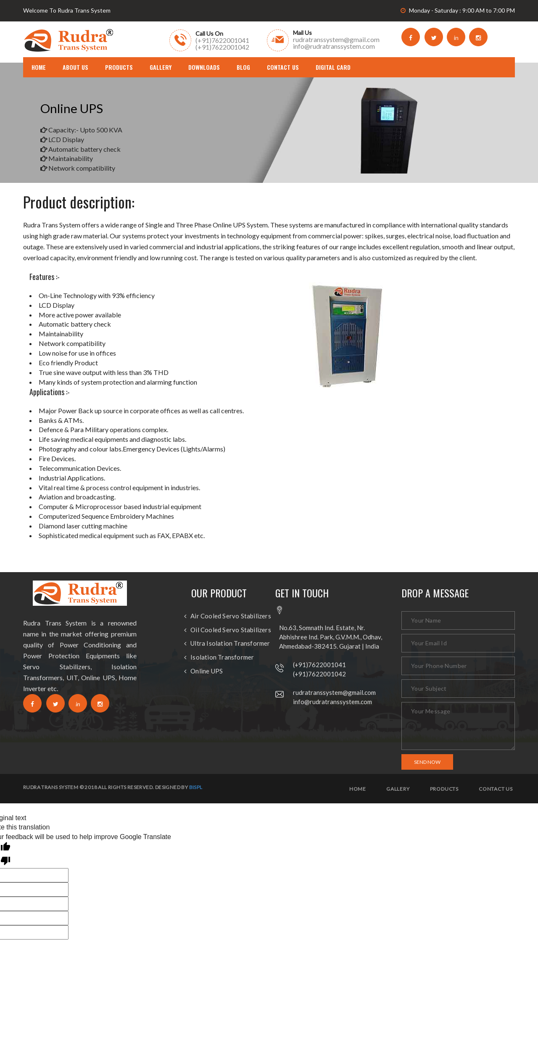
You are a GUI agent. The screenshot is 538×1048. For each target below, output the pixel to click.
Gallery (160, 67)
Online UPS (206, 671)
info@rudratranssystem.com (332, 701)
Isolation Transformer (222, 657)
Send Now (427, 762)
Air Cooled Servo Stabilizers (230, 616)
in (456, 37)
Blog (243, 67)
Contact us (496, 789)
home (39, 67)
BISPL (196, 787)
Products (119, 67)
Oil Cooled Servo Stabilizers (230, 630)
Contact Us (283, 67)
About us (75, 67)
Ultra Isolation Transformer (230, 643)
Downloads (204, 67)
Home (357, 789)
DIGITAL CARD (333, 67)
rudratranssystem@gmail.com (334, 692)
